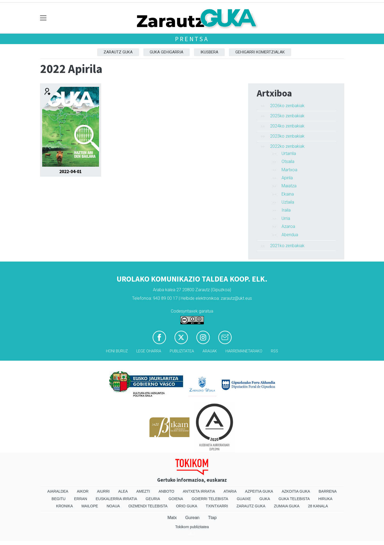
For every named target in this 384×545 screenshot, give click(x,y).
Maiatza (289, 185)
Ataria (230, 491)
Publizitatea (182, 351)
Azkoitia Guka (296, 491)
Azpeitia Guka (259, 491)
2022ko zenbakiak (287, 146)
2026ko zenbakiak (287, 105)
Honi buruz (117, 351)
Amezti (143, 491)
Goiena (176, 499)
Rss (274, 351)
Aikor (83, 491)
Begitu (58, 499)
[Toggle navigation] (43, 18)
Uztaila (288, 202)
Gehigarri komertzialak (260, 52)
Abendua (290, 234)
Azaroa (288, 226)
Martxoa (289, 169)
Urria (286, 218)
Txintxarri (217, 506)
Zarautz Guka (118, 52)
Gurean (192, 517)
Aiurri (103, 491)
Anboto (166, 491)
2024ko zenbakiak (287, 126)
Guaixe (244, 499)
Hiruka (325, 499)
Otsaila (288, 161)
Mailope (89, 506)
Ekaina (288, 194)
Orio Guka (186, 506)
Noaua (113, 506)
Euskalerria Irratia (116, 499)
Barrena (328, 491)
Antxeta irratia (199, 491)
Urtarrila (289, 153)
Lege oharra (148, 351)
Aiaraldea (57, 491)
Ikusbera (209, 52)
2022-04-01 (70, 171)
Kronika (64, 506)
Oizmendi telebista (148, 506)
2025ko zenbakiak (287, 115)
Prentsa (192, 39)
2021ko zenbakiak (287, 245)
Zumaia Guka (286, 506)
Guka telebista (294, 499)
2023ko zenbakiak (287, 136)
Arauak (210, 351)
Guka (264, 499)
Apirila (287, 177)
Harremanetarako (243, 351)
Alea (123, 491)
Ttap (212, 517)
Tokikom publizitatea (192, 527)
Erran (80, 499)
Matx (172, 517)
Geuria (153, 499)
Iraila (286, 210)
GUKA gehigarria (166, 52)
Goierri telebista (210, 499)
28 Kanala (318, 506)
